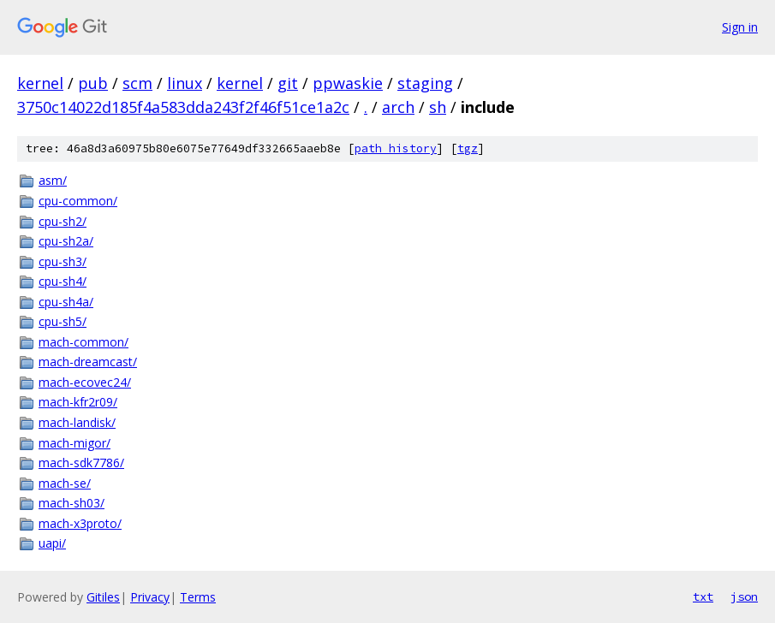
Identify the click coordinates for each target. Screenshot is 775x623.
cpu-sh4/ (62, 281)
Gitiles (103, 597)
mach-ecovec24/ (85, 382)
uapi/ (52, 543)
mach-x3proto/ (80, 523)
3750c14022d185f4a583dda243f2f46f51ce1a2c (183, 107)
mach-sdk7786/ (81, 462)
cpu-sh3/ (62, 261)
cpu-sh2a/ (66, 241)
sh (437, 107)
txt (703, 596)
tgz (467, 148)
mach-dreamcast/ (88, 361)
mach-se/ (65, 483)
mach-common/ (83, 342)
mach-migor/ (74, 443)
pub (93, 83)
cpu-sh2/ (62, 221)
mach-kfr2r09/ (78, 402)
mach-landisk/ (77, 422)
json (744, 596)
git (287, 83)
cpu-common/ (78, 201)
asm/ (53, 180)
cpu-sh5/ (62, 321)
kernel (40, 83)
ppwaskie (348, 83)
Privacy (150, 597)
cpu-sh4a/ (66, 302)
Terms (198, 597)
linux (184, 83)
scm (137, 83)
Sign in (740, 27)
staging (425, 83)
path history (396, 148)
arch (398, 107)
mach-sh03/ (71, 503)
